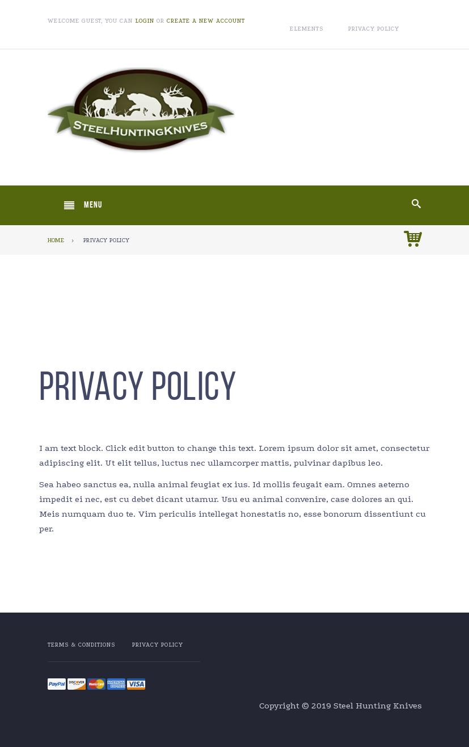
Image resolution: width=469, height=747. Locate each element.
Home (56, 240)
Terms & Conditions (81, 645)
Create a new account (206, 21)
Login (144, 21)
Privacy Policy (373, 29)
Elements (306, 29)
